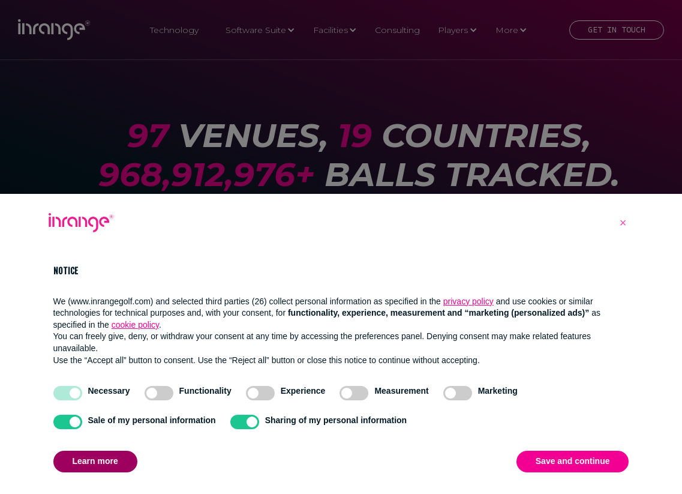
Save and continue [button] (573, 461)
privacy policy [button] (468, 301)
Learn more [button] (95, 461)
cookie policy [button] (135, 325)
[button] (623, 222)
